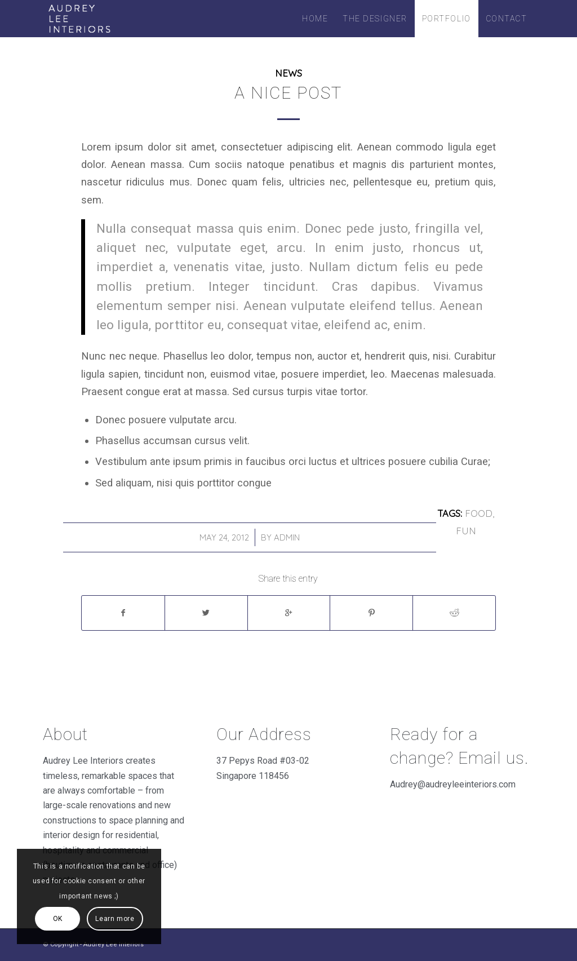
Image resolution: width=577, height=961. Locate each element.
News (288, 73)
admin (287, 537)
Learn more (114, 919)
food (478, 513)
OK (58, 919)
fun (466, 531)
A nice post (288, 93)
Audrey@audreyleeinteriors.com (453, 784)
